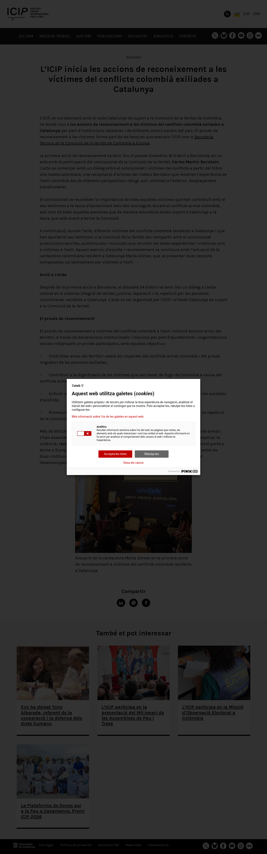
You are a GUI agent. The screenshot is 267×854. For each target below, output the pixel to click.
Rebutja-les (151, 454)
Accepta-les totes (115, 454)
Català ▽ (77, 385)
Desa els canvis (133, 462)
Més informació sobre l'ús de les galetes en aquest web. (108, 416)
